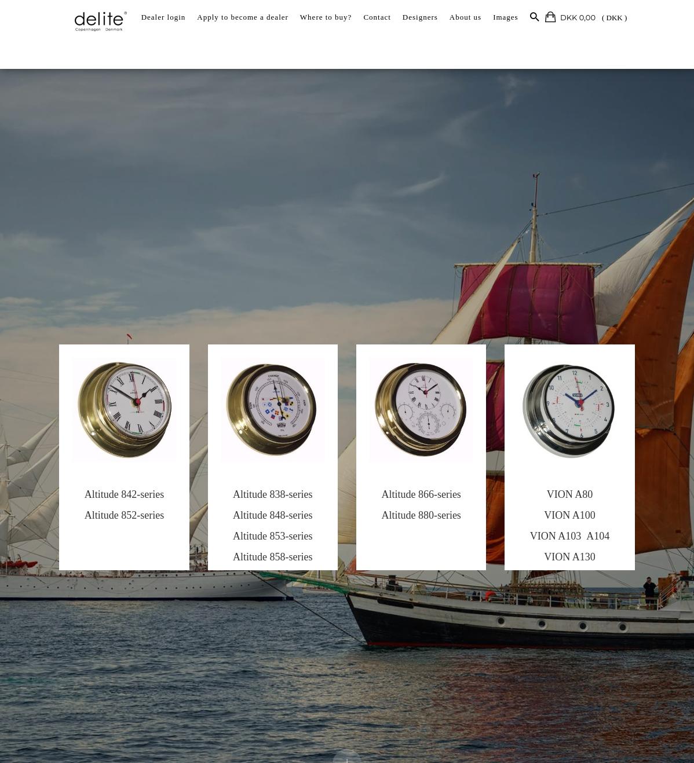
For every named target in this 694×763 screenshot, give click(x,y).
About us (465, 17)
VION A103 (580, 541)
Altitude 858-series (264, 562)
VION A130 (594, 562)
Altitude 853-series (264, 541)
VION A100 (594, 520)
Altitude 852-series (100, 520)
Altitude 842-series (100, 499)
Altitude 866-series (429, 499)
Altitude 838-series (264, 499)
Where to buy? (326, 17)
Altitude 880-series (429, 520)
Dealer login (163, 17)
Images (505, 17)
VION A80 (594, 499)
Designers (420, 17)
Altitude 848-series (264, 520)
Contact (376, 17)
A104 (622, 541)
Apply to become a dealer (242, 17)
